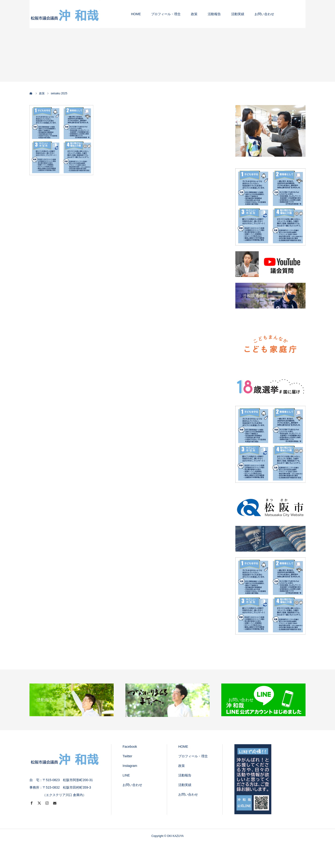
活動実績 (184, 785)
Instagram (130, 766)
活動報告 (184, 775)
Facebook (130, 746)
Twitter (127, 756)
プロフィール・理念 (193, 756)
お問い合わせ (132, 785)
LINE (126, 775)
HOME (183, 746)
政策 (181, 766)
